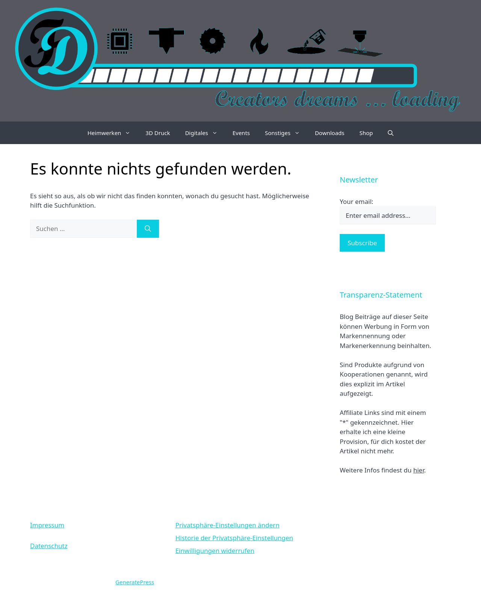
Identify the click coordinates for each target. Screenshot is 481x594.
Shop (366, 133)
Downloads (330, 133)
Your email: (356, 201)
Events (241, 133)
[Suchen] (148, 229)
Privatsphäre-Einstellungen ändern (227, 525)
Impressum (47, 525)
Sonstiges (286, 133)
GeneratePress (134, 582)
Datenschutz (49, 545)
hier (418, 470)
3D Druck (157, 133)
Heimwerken (113, 133)
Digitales (205, 133)
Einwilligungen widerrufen (214, 550)
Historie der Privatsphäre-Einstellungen (234, 537)
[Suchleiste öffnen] (390, 133)
